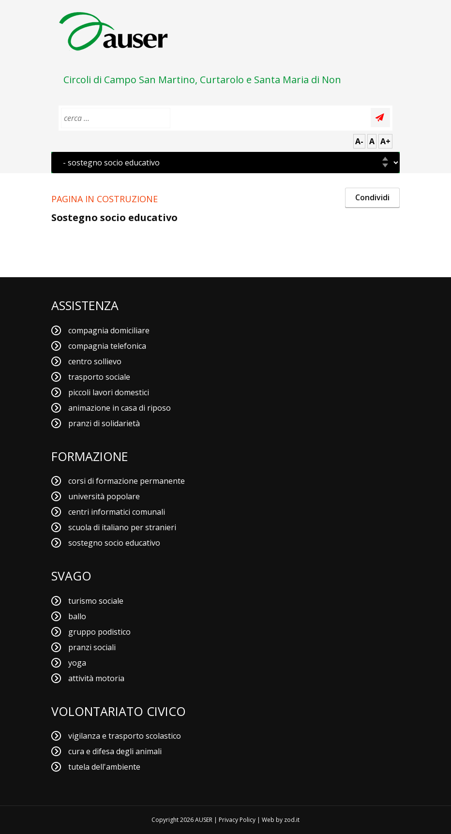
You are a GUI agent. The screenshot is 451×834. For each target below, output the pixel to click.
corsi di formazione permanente (126, 481)
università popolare (104, 496)
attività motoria (96, 678)
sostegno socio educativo (114, 543)
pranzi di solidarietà (104, 423)
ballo (77, 616)
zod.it (292, 820)
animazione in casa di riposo (119, 408)
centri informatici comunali (116, 512)
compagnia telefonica (107, 346)
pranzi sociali (92, 647)
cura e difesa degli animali (115, 751)
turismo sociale (95, 601)
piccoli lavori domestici (108, 392)
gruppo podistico (99, 632)
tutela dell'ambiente (104, 767)
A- (359, 141)
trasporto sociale (99, 377)
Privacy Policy (237, 820)
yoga (77, 663)
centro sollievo (94, 361)
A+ (385, 141)
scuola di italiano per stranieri (122, 527)
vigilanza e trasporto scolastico (124, 736)
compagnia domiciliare (109, 330)
